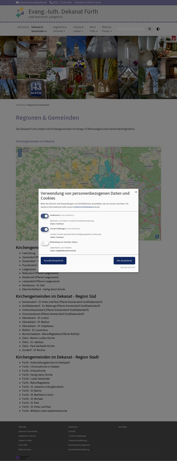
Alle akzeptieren (124, 260)
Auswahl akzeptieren (53, 260)
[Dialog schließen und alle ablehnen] (136, 191)
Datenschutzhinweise (84, 206)
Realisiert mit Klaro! (128, 267)
